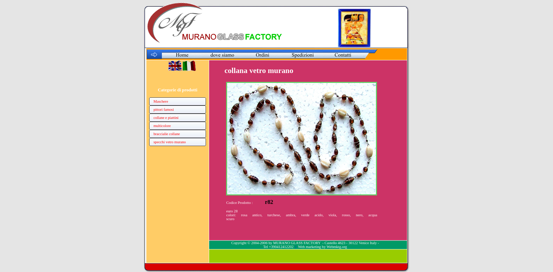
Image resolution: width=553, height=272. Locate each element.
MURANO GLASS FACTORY (296, 243)
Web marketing (309, 247)
